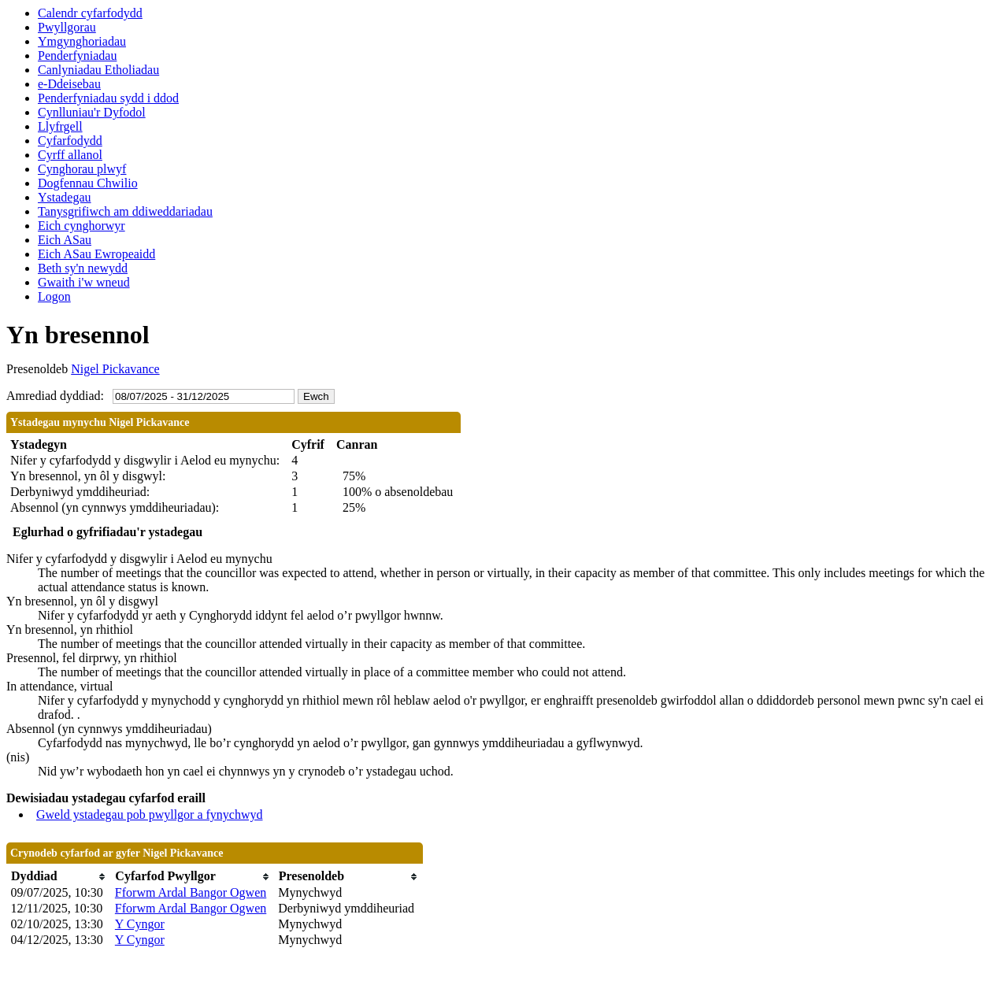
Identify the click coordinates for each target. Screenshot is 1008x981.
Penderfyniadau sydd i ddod (108, 98)
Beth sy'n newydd (83, 268)
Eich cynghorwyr (81, 225)
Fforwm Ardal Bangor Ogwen (190, 892)
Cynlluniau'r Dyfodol (92, 112)
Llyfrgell (60, 126)
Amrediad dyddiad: (55, 395)
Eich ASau (64, 239)
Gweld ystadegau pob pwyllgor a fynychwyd (149, 814)
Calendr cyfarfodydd (90, 13)
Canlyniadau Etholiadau (98, 69)
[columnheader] (59, 876)
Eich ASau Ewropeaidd (96, 254)
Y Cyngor (140, 924)
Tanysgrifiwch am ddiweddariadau (125, 211)
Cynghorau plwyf (82, 169)
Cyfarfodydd (70, 140)
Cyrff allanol (70, 154)
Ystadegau (64, 197)
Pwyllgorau (67, 27)
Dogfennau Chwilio (88, 183)
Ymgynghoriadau (82, 41)
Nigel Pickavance (115, 369)
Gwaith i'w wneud (84, 282)
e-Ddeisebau (69, 84)
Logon (54, 296)
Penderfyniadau (77, 55)
